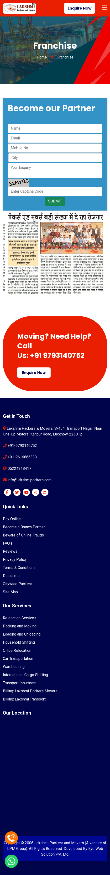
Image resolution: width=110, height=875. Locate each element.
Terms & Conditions (19, 567)
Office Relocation (17, 650)
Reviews (10, 551)
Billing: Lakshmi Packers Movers (30, 691)
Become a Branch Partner (24, 527)
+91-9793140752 (22, 445)
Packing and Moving (20, 626)
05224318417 (19, 468)
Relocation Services (19, 618)
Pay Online (12, 519)
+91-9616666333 (22, 457)
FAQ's (7, 543)
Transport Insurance (19, 683)
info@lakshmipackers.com (29, 480)
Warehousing (14, 666)
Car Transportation (18, 658)
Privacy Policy (15, 559)
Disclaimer (12, 575)
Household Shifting (19, 642)
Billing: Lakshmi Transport (24, 699)
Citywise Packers (17, 584)
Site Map (10, 592)
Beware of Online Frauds (23, 535)
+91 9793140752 (57, 355)
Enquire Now (80, 8)
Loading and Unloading (22, 634)
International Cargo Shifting (25, 675)
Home (42, 57)
